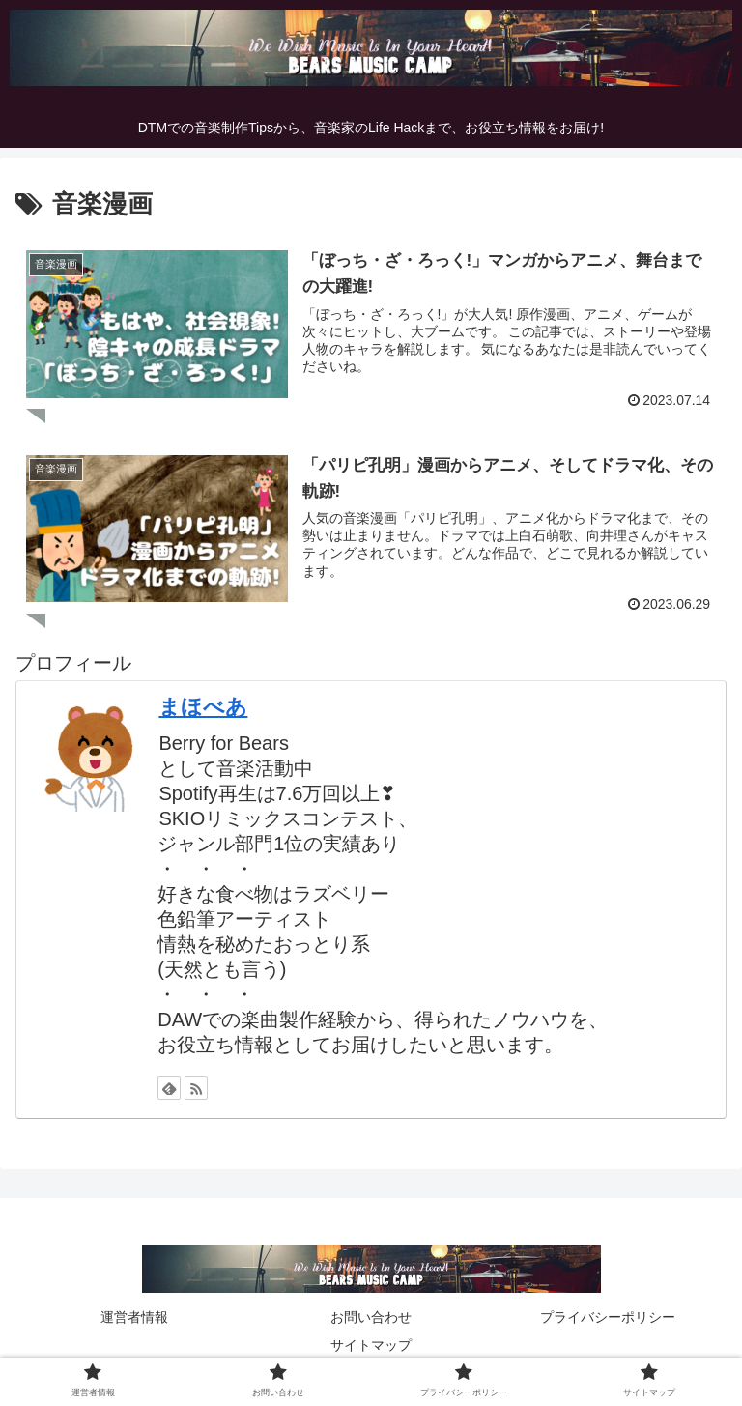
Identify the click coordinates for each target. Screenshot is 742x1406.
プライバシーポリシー (607, 1316)
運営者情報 (134, 1316)
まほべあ (202, 705)
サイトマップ (371, 1344)
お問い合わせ (371, 1316)
